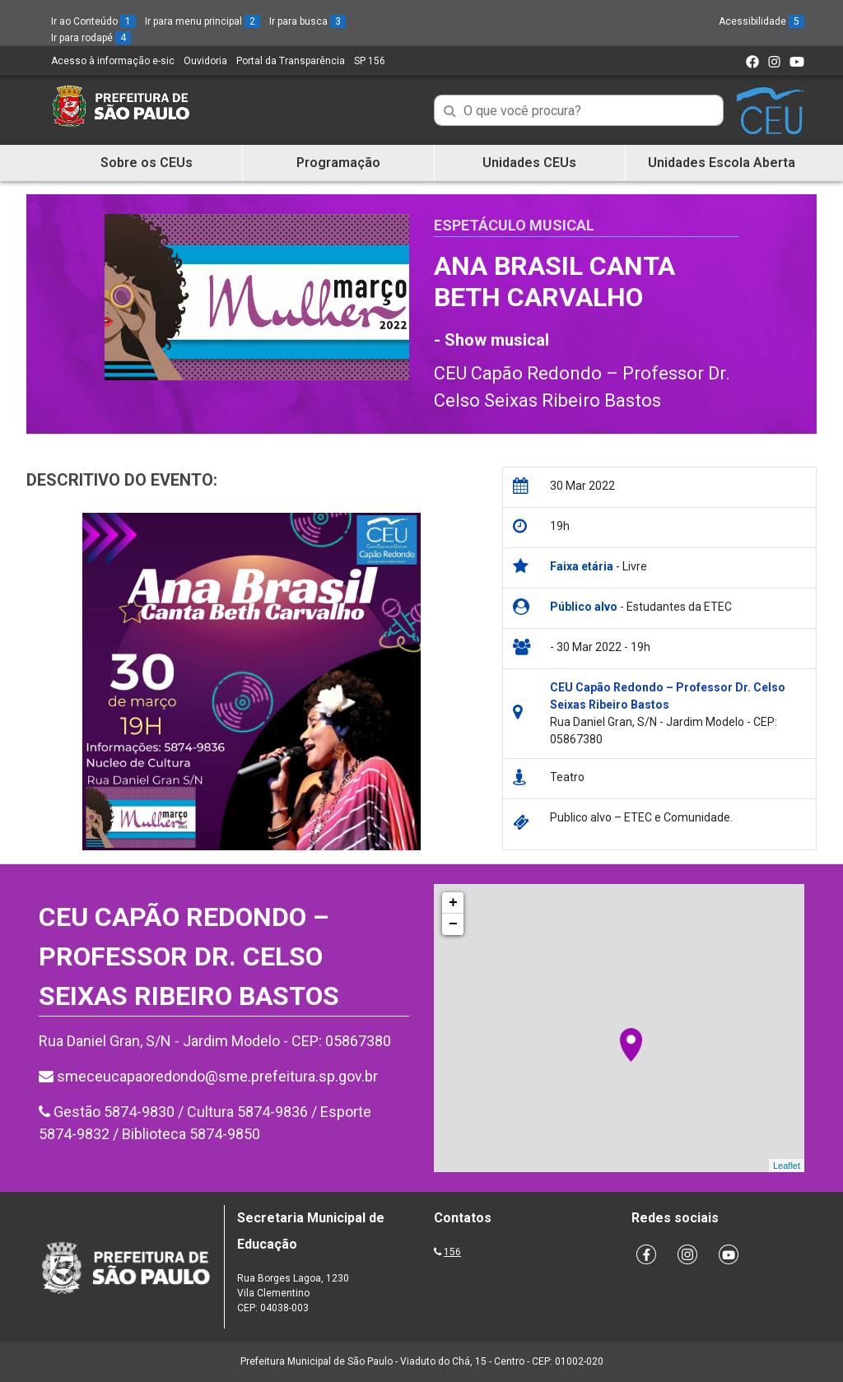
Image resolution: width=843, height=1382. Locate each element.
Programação (338, 162)
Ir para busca (307, 21)
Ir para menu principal (202, 21)
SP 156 (369, 61)
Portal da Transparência (290, 61)
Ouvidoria (205, 61)
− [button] (453, 924)
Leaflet (786, 1165)
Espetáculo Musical (514, 225)
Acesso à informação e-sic (113, 61)
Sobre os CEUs (146, 162)
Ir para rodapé (91, 37)
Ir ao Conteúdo (93, 21)
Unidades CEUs (529, 162)
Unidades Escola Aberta (721, 162)
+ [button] (453, 903)
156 (452, 1252)
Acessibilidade (761, 21)
